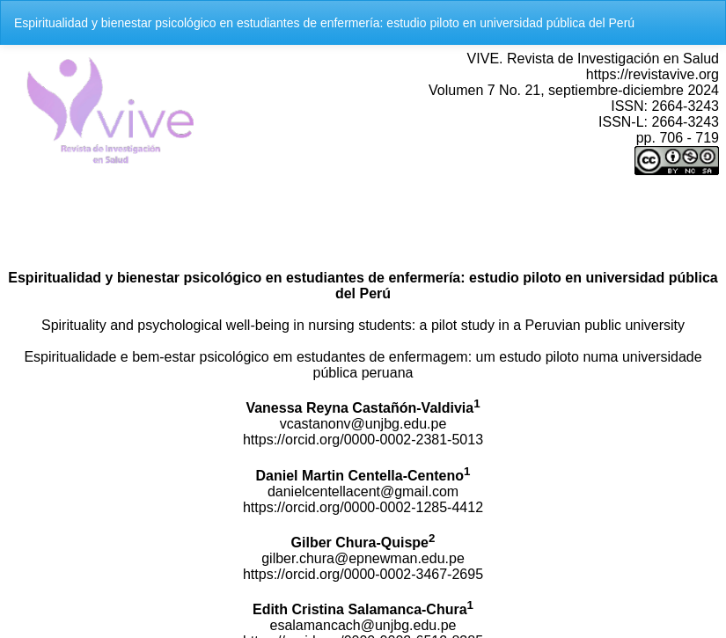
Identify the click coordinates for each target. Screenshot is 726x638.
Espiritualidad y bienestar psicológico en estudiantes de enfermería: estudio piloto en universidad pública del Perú (324, 23)
